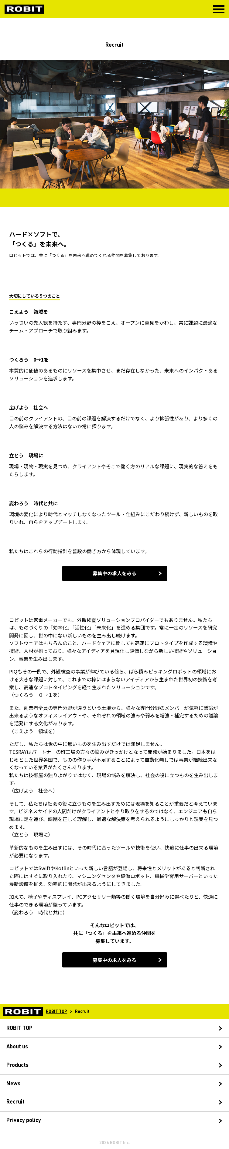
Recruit (15, 1102)
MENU (218, 9)
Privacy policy (23, 1120)
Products (17, 1065)
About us (17, 1047)
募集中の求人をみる (114, 573)
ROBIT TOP (56, 1012)
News (13, 1084)
